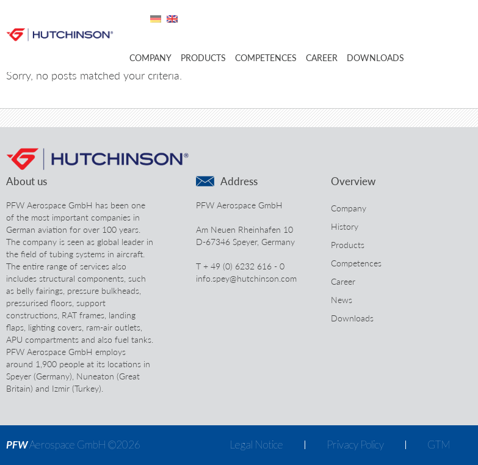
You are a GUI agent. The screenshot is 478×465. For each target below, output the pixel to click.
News (341, 300)
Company (150, 58)
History (344, 226)
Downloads (375, 58)
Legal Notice (256, 444)
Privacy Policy (355, 444)
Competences (266, 58)
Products (203, 58)
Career (322, 58)
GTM (439, 444)
